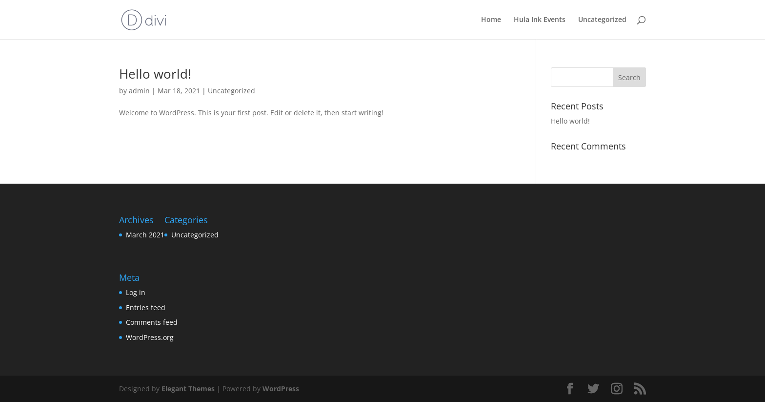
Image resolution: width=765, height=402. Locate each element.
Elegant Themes (188, 388)
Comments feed (152, 322)
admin (139, 90)
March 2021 (145, 234)
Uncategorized (602, 20)
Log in (135, 292)
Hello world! (155, 74)
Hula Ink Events (539, 20)
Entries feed (145, 307)
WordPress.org (150, 337)
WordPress (280, 388)
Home (491, 20)
